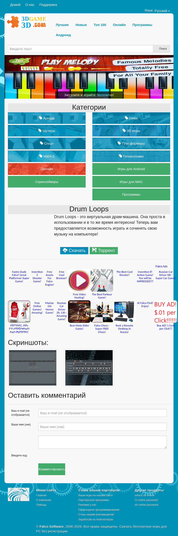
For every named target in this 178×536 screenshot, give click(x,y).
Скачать (77, 250)
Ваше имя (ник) (21, 424)
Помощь (41, 504)
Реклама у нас (87, 504)
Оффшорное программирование (98, 509)
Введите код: (19, 455)
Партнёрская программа (93, 500)
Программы (131, 194)
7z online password (146, 500)
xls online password (146, 504)
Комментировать (52, 469)
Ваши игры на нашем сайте (95, 495)
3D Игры (131, 131)
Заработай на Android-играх (95, 519)
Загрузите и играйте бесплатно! (89, 95)
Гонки (131, 118)
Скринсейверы (46, 182)
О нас (29, 5)
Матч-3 (47, 156)
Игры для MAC (131, 182)
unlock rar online (145, 495)
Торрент (106, 250)
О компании (43, 500)
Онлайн (47, 169)
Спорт (47, 143)
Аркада (47, 118)
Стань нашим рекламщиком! (96, 514)
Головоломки (131, 156)
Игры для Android (131, 169)
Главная (41, 495)
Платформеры (131, 143)
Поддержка (48, 5)
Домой (15, 5)
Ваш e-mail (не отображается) (20, 412)
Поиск (163, 48)
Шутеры (46, 131)
